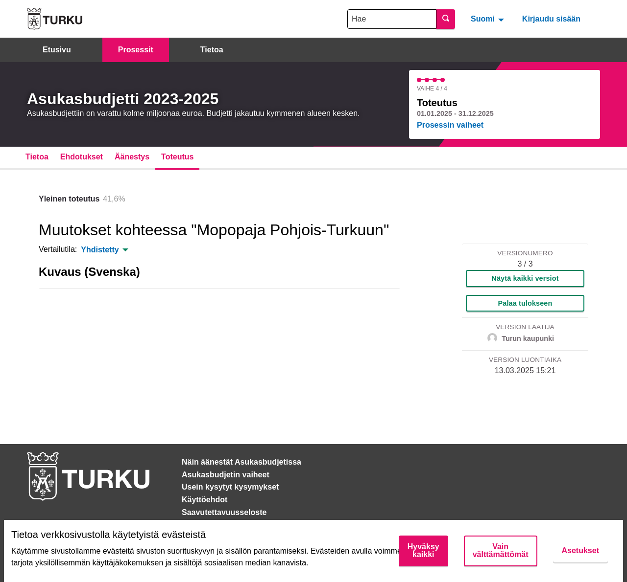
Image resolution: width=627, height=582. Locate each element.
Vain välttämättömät (501, 550)
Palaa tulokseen (525, 303)
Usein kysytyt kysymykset (230, 487)
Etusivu (57, 49)
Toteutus (177, 157)
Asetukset (580, 550)
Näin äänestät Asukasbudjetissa (241, 462)
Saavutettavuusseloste (224, 512)
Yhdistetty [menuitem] (100, 250)
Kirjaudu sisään (551, 19)
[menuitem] (488, 18)
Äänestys (132, 157)
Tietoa (211, 49)
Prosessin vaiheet (450, 125)
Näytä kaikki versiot (524, 278)
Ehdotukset (81, 157)
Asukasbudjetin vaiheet (225, 474)
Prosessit (135, 49)
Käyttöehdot (204, 499)
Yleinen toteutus (69, 199)
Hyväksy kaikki (423, 550)
